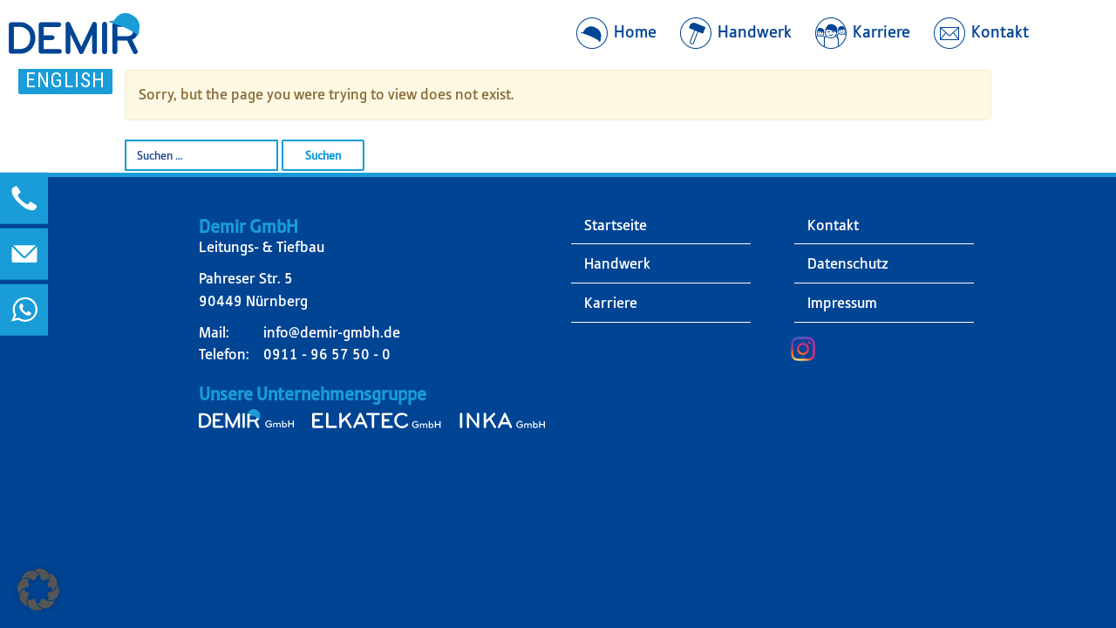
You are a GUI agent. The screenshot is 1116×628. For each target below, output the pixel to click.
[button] (38, 589)
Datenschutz (847, 263)
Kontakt (833, 225)
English (65, 80)
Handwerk (617, 263)
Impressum (842, 302)
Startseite (615, 225)
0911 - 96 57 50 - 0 (327, 354)
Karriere (610, 302)
